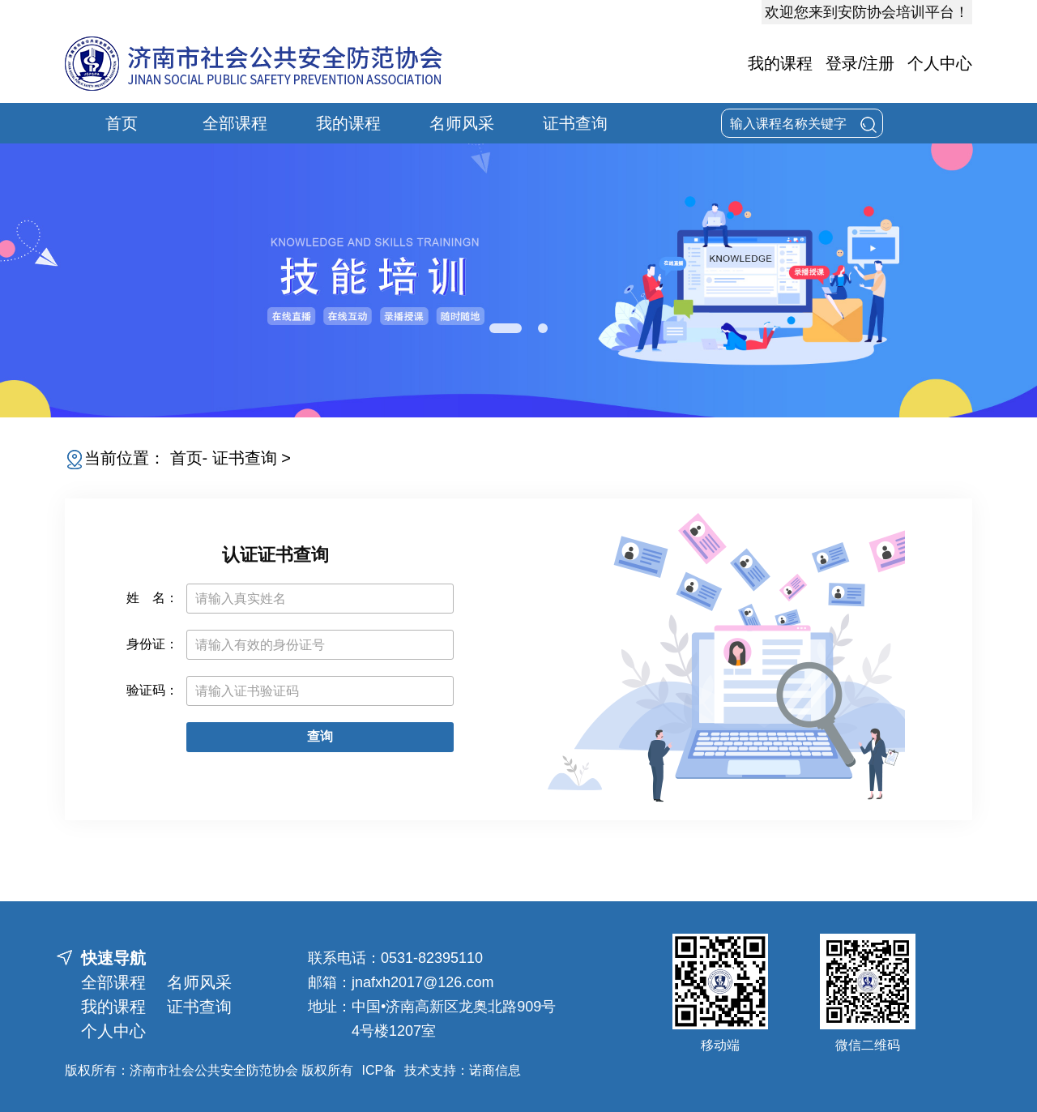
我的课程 (780, 63)
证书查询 (575, 123)
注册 (878, 63)
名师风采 (461, 123)
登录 (842, 63)
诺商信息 (495, 1070)
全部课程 (235, 123)
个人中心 (939, 63)
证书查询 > (251, 458)
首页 (121, 123)
